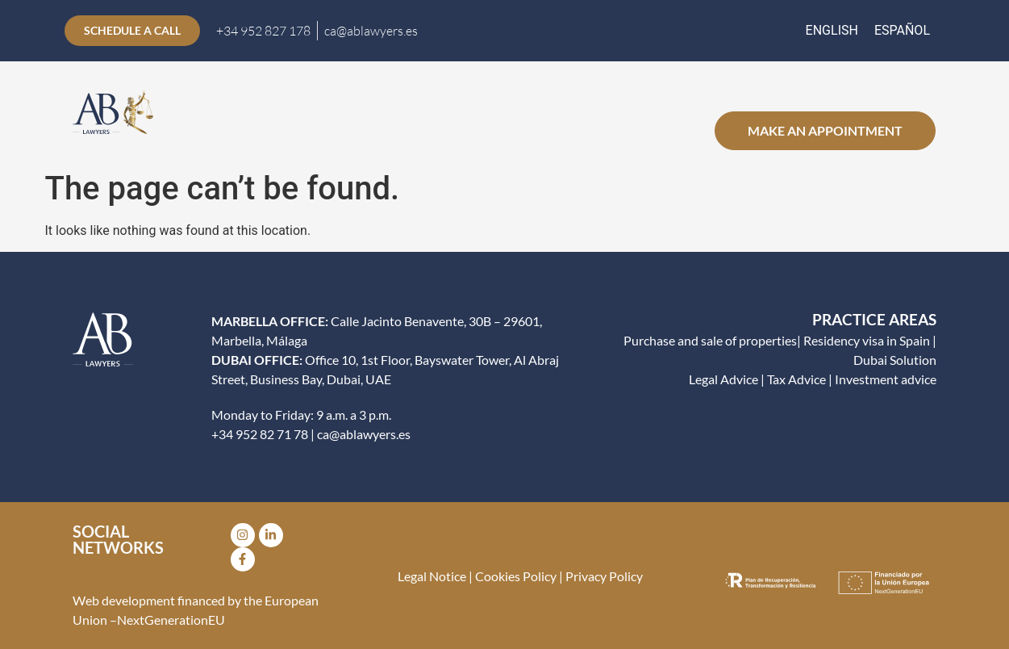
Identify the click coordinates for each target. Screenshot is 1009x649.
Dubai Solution (894, 359)
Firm (431, 92)
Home (363, 92)
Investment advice (885, 379)
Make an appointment (825, 130)
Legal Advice (723, 379)
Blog (808, 92)
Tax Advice (796, 379)
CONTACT (888, 92)
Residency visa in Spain (866, 340)
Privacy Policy (604, 576)
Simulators (708, 92)
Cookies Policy (515, 576)
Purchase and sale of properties (710, 340)
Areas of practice (552, 92)
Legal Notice (432, 576)
